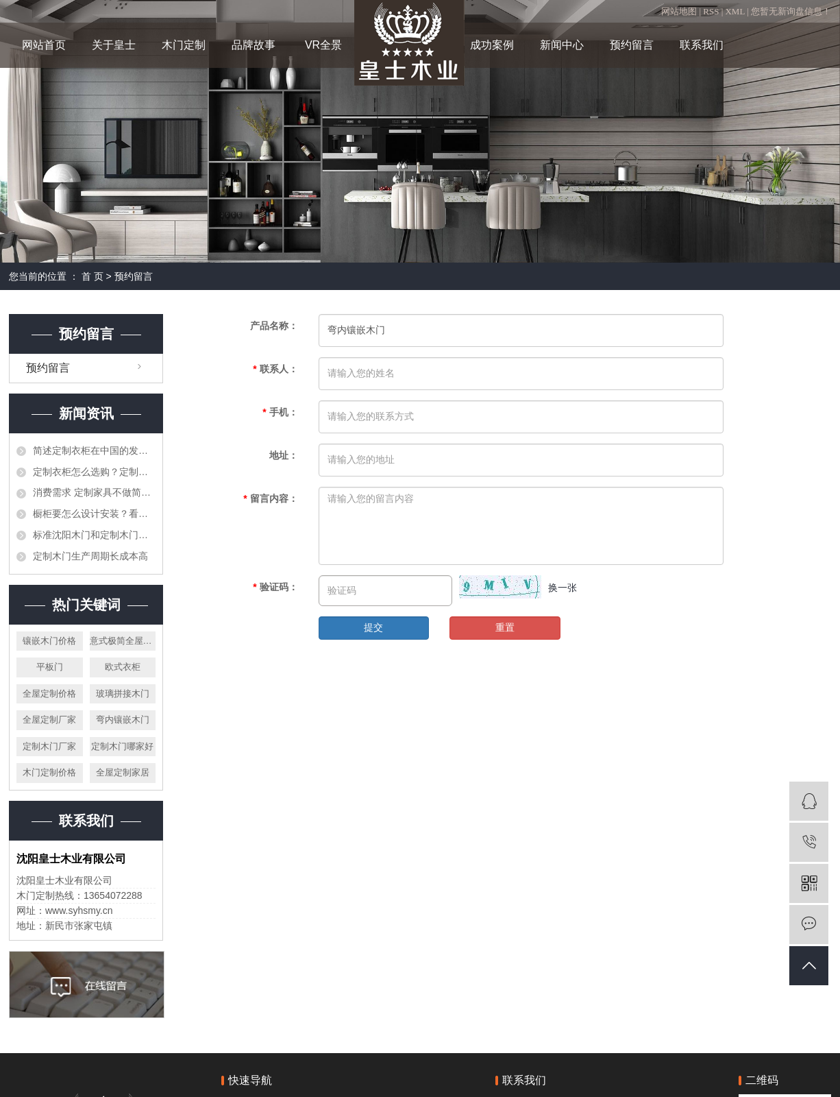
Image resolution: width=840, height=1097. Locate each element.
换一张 (562, 587)
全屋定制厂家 (49, 719)
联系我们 (702, 45)
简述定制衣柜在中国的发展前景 (94, 450)
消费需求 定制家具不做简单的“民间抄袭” (94, 492)
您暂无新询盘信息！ (791, 11)
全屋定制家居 (122, 772)
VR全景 (323, 45)
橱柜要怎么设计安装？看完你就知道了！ (94, 513)
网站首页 (44, 45)
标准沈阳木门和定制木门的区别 (94, 534)
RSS (711, 11)
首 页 (92, 276)
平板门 (49, 667)
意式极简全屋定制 (123, 641)
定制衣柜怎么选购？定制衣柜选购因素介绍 (94, 471)
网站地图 (680, 11)
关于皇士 (114, 45)
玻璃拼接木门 (122, 693)
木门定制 (184, 45)
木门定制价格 (49, 772)
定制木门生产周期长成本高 (90, 556)
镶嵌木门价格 (49, 641)
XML (734, 11)
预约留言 (632, 45)
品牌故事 (253, 45)
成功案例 (492, 45)
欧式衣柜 (122, 667)
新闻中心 (562, 45)
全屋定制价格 (49, 693)
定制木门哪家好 (122, 746)
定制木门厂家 (49, 746)
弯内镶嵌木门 (122, 719)
